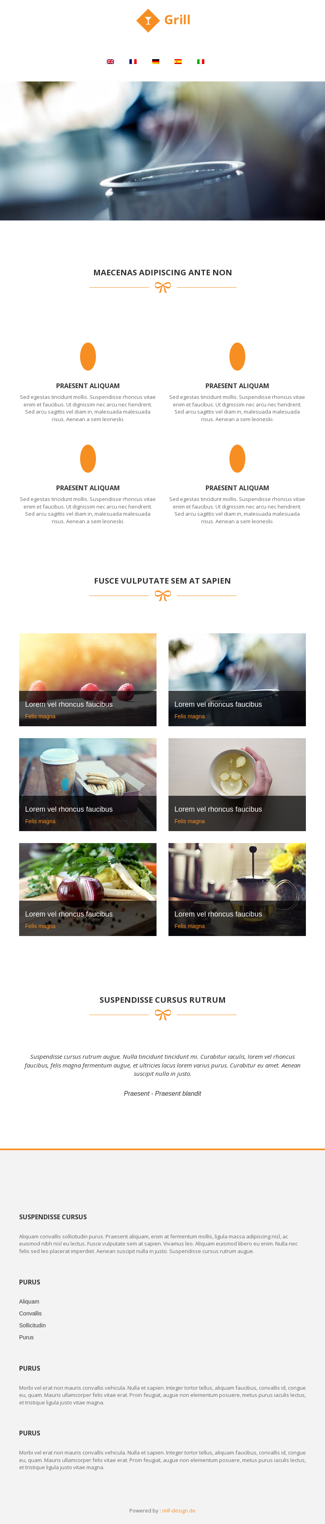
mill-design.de (179, 1510)
